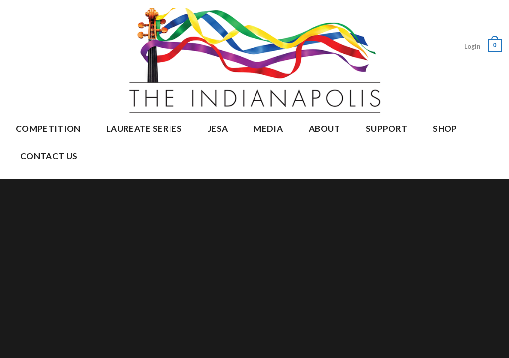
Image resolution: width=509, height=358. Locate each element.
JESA (218, 128)
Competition (48, 128)
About (324, 128)
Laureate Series (144, 128)
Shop (445, 128)
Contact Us (48, 156)
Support (386, 128)
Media (268, 128)
